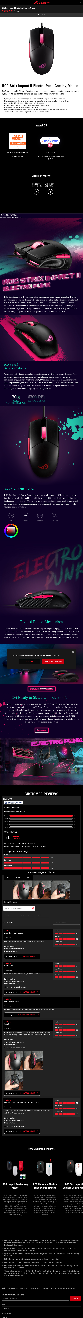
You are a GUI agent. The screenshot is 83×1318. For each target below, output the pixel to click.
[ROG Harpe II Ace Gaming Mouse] (15, 1174)
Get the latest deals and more (13, 1295)
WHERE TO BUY (6, 1313)
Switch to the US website (53, 661)
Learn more (41, 730)
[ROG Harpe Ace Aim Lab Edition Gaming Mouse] (45, 1174)
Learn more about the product (41, 689)
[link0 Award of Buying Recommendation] (17, 145)
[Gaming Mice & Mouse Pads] (17, 1288)
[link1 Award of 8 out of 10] (50, 146)
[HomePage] (3, 1288)
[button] (3, 2)
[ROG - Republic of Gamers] (41, 2)
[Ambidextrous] (35, 1288)
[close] (73, 652)
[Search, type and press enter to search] (80, 2)
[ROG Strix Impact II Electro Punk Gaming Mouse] (59, 1288)
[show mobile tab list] (41, 15)
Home (4, 1304)
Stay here (29, 661)
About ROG (5, 1309)
